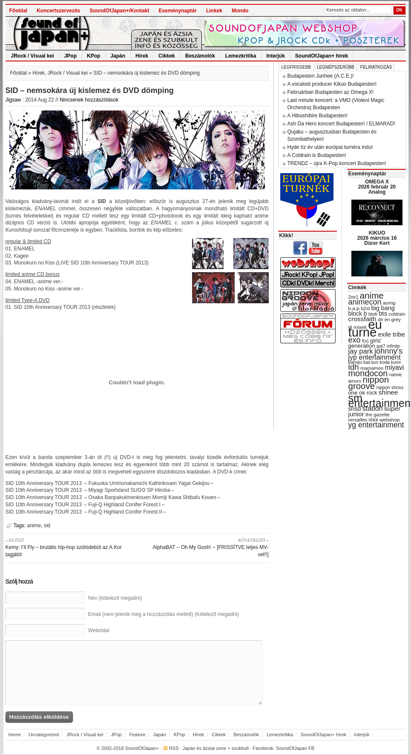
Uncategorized (44, 734)
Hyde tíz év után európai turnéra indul (330, 147)
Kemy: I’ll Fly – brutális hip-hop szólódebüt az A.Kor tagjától (68, 547)
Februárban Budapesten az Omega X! (330, 92)
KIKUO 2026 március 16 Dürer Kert (377, 238)
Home (15, 734)
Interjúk (276, 56)
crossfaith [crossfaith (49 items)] (362, 318)
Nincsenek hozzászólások (89, 100)
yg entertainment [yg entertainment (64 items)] (376, 425)
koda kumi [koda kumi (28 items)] (390, 362)
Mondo (240, 11)
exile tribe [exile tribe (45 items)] (391, 334)
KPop (93, 56)
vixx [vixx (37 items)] (373, 419)
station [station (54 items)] (372, 408)
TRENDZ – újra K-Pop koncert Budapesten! (336, 163)
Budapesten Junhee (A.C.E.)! (320, 76)
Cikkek (166, 56)
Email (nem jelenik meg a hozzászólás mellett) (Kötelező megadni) (163, 614)
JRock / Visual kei (32, 56)
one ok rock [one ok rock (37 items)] (362, 392)
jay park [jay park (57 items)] (360, 351)
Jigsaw (13, 100)
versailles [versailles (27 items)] (357, 419)
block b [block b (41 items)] (357, 313)
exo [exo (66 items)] (354, 340)
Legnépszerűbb (335, 67)
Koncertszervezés (58, 11)
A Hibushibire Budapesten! (317, 116)
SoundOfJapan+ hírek (321, 56)
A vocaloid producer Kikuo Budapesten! (332, 84)
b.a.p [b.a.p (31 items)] (353, 308)
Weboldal (98, 630)
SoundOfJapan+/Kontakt (119, 11)
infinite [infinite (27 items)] (393, 345)
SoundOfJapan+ (142, 748)
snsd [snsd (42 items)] (354, 408)
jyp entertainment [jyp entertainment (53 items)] (374, 357)
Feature (137, 734)
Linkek (214, 11)
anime (34, 525)
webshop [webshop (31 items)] (389, 420)
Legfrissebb (296, 67)
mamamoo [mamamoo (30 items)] (371, 368)
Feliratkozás (376, 67)
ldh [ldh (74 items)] (353, 367)
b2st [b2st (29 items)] (365, 308)
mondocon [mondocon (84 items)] (368, 373)
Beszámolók (200, 56)
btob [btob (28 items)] (372, 314)
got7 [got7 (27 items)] (381, 345)
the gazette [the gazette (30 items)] (377, 414)
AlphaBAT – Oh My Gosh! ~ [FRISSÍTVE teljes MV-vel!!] (206, 547)
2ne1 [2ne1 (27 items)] (353, 296)
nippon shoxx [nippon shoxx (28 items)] (389, 387)
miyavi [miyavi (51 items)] (394, 367)
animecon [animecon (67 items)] (365, 302)
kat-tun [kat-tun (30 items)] (370, 362)
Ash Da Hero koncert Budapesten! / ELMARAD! (341, 124)
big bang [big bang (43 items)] (383, 308)
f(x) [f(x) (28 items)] (365, 340)
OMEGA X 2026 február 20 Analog (377, 187)
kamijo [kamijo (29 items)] (355, 362)
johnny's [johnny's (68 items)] (388, 351)
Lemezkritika (240, 56)
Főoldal (18, 11)
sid (47, 525)
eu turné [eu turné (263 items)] (365, 328)
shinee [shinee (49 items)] (388, 392)
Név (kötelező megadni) (115, 598)
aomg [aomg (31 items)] (389, 303)
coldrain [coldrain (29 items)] (396, 314)
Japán (117, 56)
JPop (70, 56)
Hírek (141, 56)
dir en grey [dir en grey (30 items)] (389, 319)
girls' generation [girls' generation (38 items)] (365, 343)
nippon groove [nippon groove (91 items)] (368, 383)
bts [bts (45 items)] (383, 313)
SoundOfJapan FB (295, 748)
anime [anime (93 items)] (372, 295)
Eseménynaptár (178, 11)
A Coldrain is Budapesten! (316, 155)
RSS (174, 748)
